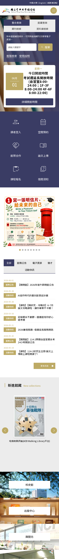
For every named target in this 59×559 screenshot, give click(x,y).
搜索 (45, 47)
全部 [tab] (9, 263)
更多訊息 (47, 365)
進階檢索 (11, 56)
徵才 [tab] (50, 263)
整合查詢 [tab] (16, 22)
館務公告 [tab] (22, 263)
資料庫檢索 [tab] (42, 28)
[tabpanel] (29, 317)
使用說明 (24, 56)
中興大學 (33, 2)
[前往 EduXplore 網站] (51, 550)
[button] (20, 250)
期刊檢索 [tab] (16, 28)
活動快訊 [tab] (29, 269)
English (42, 2)
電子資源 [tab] (37, 263)
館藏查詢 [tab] (42, 22)
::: (1, 7)
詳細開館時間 (29, 102)
